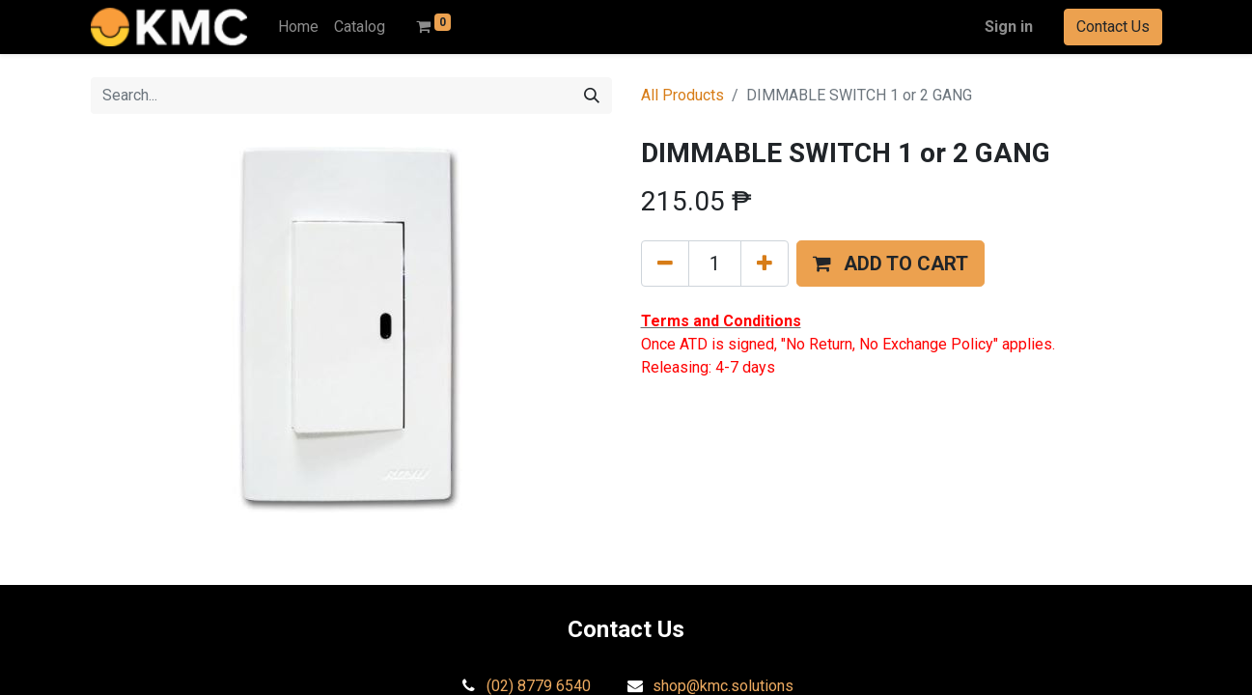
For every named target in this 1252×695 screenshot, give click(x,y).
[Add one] (764, 263)
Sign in (1009, 26)
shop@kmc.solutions (723, 686)
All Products (682, 95)
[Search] (591, 95)
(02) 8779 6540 (539, 686)
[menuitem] (298, 27)
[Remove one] (665, 263)
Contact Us (1113, 26)
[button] (890, 263)
